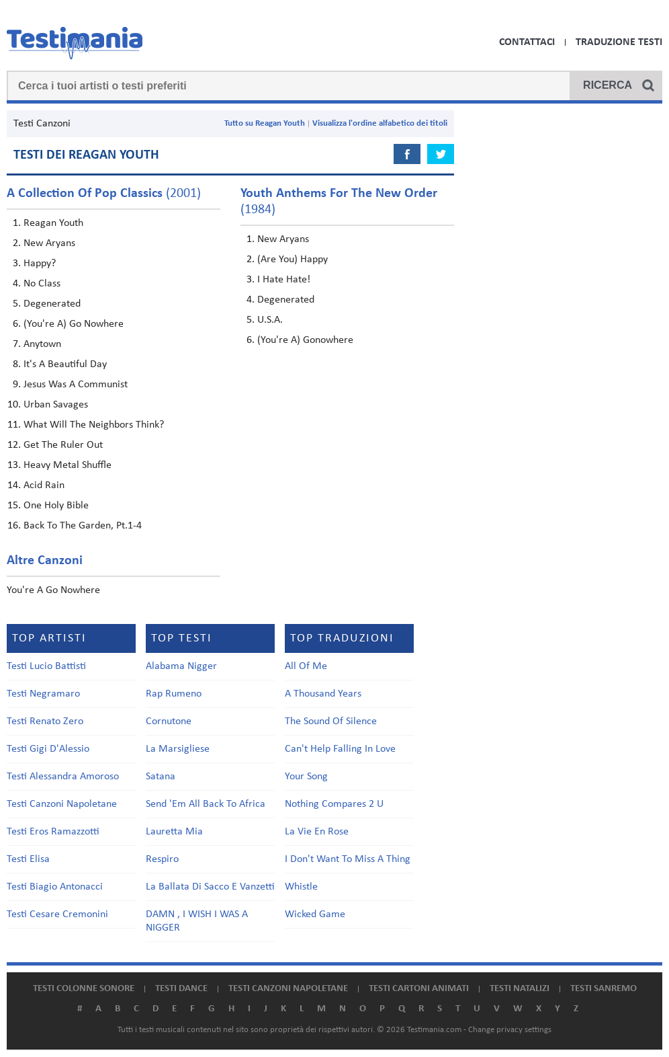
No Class (42, 283)
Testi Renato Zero (45, 721)
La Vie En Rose (317, 831)
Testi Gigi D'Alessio (48, 749)
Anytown (42, 344)
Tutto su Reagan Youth (264, 123)
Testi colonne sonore (83, 989)
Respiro (162, 859)
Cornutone (168, 721)
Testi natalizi (519, 989)
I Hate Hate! (283, 279)
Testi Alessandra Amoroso (63, 776)
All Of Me (306, 666)
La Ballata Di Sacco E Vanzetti (210, 887)
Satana (160, 776)
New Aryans (49, 243)
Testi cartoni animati (419, 989)
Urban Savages (56, 404)
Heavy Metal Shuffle (68, 465)
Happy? (40, 263)
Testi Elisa (28, 859)
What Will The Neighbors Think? (94, 425)
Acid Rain (44, 485)
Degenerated (52, 304)
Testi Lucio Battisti (46, 666)
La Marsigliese (178, 749)
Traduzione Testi (619, 42)
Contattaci (527, 42)
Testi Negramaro (43, 694)
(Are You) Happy (292, 259)
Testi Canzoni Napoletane (62, 804)
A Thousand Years (323, 694)
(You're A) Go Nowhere (74, 324)
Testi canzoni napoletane (288, 989)
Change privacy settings (509, 1029)
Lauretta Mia (174, 831)
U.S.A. (270, 320)
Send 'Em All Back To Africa (205, 804)
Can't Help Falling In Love (340, 749)
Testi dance (181, 989)
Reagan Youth (53, 223)
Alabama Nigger (181, 666)
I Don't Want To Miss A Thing (347, 859)
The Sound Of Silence (331, 721)
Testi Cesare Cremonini (57, 914)
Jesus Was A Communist (76, 384)
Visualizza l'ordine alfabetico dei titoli (379, 123)
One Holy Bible (56, 505)
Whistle (301, 887)
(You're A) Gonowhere (305, 340)
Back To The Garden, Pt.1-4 (83, 525)
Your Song (306, 776)
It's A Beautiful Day (65, 364)
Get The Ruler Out (63, 445)
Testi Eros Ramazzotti (53, 831)
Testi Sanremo (603, 989)
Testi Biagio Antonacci (55, 887)
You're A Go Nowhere (53, 590)
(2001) (104, 193)
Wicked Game (315, 914)
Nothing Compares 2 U (334, 804)
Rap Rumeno (174, 694)
